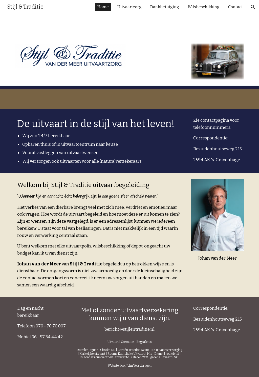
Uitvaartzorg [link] (129, 7)
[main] (100, 141)
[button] (253, 7)
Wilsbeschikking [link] (204, 7)
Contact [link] (235, 7)
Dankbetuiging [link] (164, 7)
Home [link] (103, 7)
